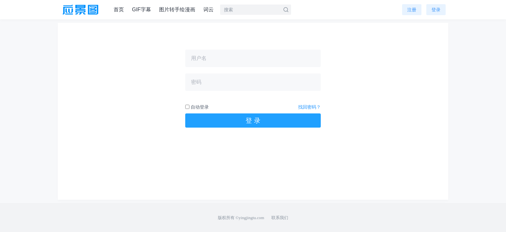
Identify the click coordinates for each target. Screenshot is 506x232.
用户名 (199, 58)
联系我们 (279, 217)
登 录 (253, 120)
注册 (411, 9)
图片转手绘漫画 (177, 9)
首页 (119, 9)
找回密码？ (309, 107)
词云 (208, 9)
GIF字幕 (141, 9)
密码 (196, 82)
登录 (435, 9)
